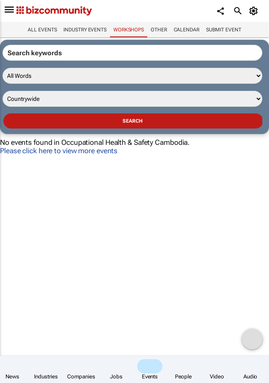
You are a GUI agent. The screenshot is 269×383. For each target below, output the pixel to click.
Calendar (186, 30)
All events (42, 30)
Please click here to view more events (59, 151)
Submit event (223, 30)
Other (159, 30)
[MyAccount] (254, 11)
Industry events (85, 30)
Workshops (128, 30)
